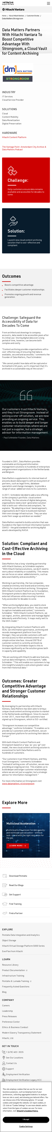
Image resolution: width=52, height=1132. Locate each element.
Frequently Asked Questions (15, 987)
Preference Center (11, 1022)
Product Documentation (15, 970)
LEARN (17, 846)
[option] (26, 415)
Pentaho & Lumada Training (17, 981)
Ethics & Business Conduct (15, 1027)
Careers (6, 1006)
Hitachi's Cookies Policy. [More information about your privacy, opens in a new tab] (27, 1111)
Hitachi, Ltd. (8, 1038)
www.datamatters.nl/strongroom (18, 784)
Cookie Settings (26, 1127)
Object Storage (9, 941)
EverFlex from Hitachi (12, 952)
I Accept (26, 1120)
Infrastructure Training (13, 976)
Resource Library (10, 965)
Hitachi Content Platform (14, 137)
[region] (26, 1107)
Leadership (7, 1011)
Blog (4, 992)
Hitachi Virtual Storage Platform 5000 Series (23, 946)
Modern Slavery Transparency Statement (21, 1033)
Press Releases (9, 1017)
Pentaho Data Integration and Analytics (21, 935)
